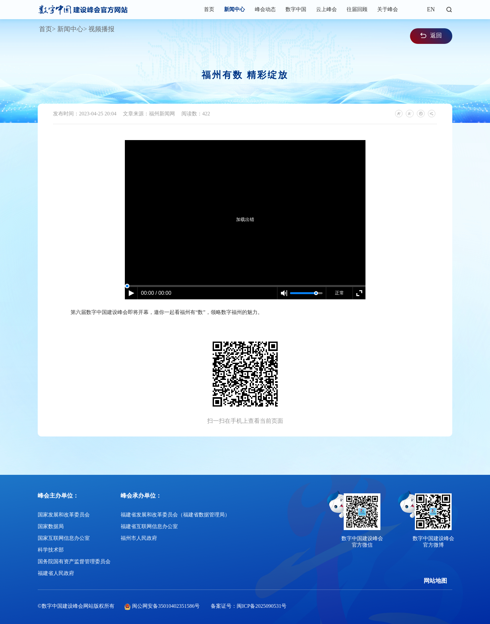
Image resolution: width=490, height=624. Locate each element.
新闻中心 (234, 9)
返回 (431, 35)
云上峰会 (326, 9)
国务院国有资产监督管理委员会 (74, 561)
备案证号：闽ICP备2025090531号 (248, 606)
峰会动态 (265, 9)
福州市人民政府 (139, 538)
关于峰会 (387, 9)
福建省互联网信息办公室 (149, 526)
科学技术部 (51, 549)
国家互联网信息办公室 (64, 538)
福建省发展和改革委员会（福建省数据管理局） (175, 514)
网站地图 (435, 581)
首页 (209, 9)
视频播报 (101, 28)
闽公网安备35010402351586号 (166, 606)
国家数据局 (51, 526)
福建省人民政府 (56, 573)
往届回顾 (357, 9)
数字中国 (295, 9)
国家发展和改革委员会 (64, 514)
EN (431, 9)
